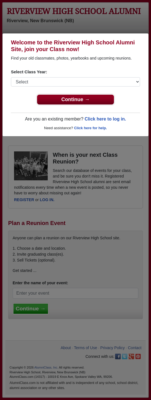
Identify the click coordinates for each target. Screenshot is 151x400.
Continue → (75, 99)
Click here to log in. (105, 119)
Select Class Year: (29, 71)
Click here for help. (90, 128)
